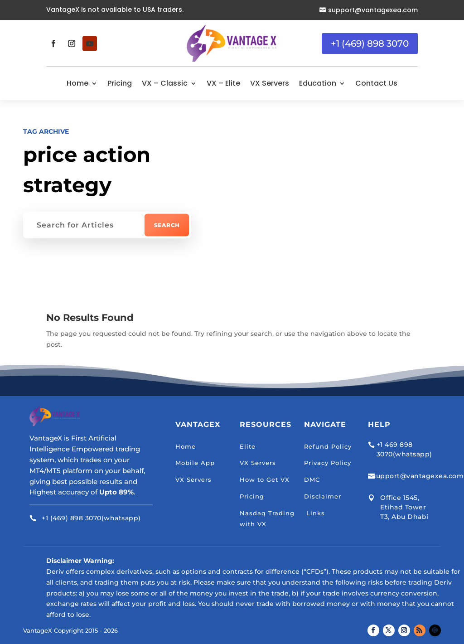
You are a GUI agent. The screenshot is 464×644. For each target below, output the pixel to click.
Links (314, 513)
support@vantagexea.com (373, 10)
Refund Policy (328, 446)
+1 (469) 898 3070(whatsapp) (91, 518)
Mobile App (195, 462)
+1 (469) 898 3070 (370, 43)
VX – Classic (165, 83)
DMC (312, 479)
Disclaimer (322, 496)
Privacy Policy (327, 462)
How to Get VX (265, 479)
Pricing (119, 83)
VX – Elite (223, 83)
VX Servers (269, 83)
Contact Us (376, 83)
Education (317, 83)
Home (77, 83)
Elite (248, 446)
